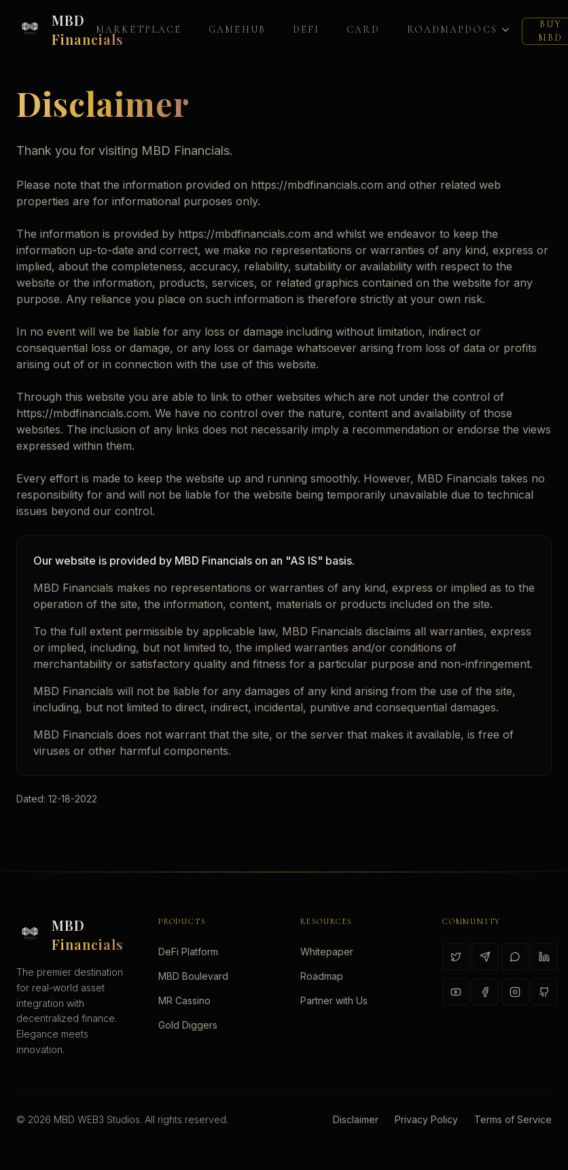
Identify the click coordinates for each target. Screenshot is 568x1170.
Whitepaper (326, 951)
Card (363, 29)
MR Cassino (184, 1000)
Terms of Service (513, 1119)
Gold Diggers (187, 1025)
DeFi (306, 29)
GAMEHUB (237, 29)
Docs (487, 29)
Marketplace (138, 29)
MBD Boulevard (193, 976)
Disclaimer (355, 1119)
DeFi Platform (188, 951)
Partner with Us (334, 1000)
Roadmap (436, 29)
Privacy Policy (426, 1119)
